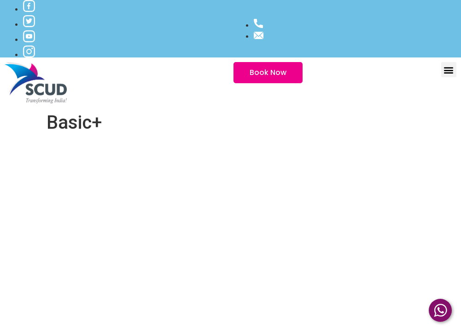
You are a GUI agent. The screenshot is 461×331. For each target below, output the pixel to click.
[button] (448, 69)
